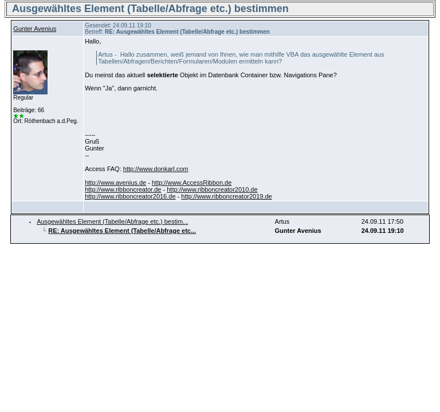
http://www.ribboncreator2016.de (130, 196)
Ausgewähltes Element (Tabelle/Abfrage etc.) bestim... (112, 221)
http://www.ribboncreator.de (123, 189)
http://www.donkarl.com (155, 168)
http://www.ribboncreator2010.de (212, 189)
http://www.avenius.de (115, 182)
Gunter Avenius (34, 28)
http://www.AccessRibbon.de (191, 182)
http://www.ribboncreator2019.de (226, 196)
